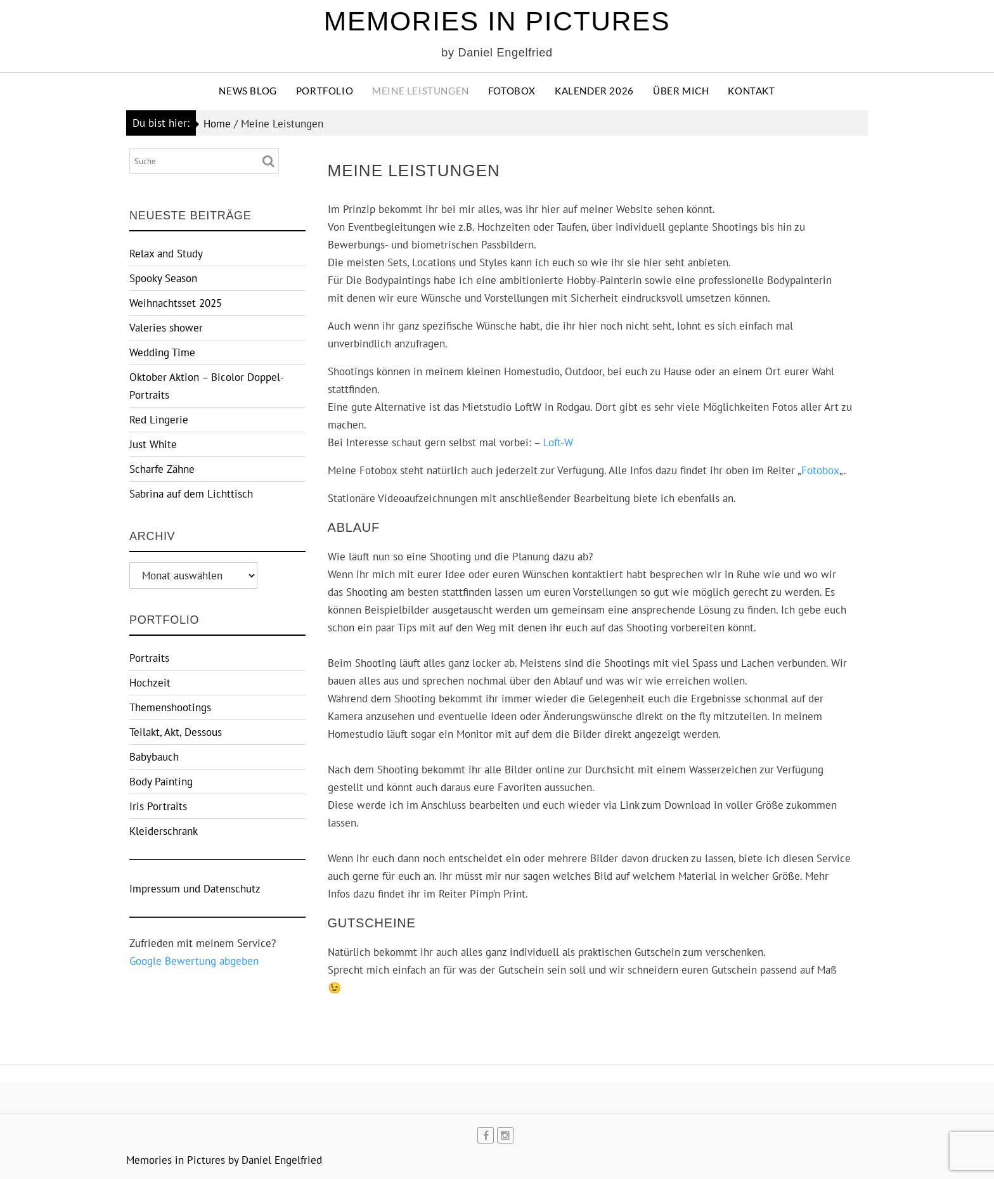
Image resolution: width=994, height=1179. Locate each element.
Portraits (149, 658)
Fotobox (512, 90)
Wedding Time (162, 352)
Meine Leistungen (420, 90)
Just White (153, 444)
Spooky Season (163, 278)
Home (217, 124)
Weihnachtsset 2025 (175, 303)
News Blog (247, 90)
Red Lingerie (158, 420)
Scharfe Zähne (162, 469)
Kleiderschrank (163, 831)
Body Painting (161, 782)
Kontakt (751, 90)
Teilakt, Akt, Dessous (175, 732)
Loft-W (558, 442)
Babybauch (154, 757)
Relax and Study (166, 254)
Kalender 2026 (594, 90)
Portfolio (324, 90)
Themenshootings (170, 707)
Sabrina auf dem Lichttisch (191, 494)
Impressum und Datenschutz (195, 889)
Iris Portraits (158, 806)
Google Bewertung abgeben (194, 961)
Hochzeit (150, 683)
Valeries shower (166, 328)
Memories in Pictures (497, 21)
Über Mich (681, 90)
